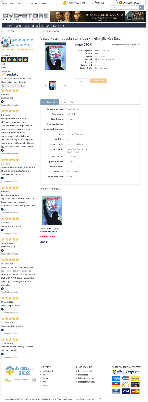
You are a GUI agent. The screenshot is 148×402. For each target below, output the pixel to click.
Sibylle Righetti (115, 59)
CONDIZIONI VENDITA (17, 3)
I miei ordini (83, 375)
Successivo (19, 86)
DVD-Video (58, 26)
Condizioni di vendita (51, 371)
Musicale (98, 53)
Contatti (45, 385)
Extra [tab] (72, 102)
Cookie (45, 378)
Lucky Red (70, 114)
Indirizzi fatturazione (86, 382)
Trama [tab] (63, 102)
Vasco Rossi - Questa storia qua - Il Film (50, 230)
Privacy (45, 375)
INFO (37, 3)
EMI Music (70, 119)
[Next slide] (64, 86)
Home (9, 26)
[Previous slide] (46, 86)
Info (44, 382)
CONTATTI (44, 3)
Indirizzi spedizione (86, 378)
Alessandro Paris (102, 59)
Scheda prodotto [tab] (49, 102)
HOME (5, 3)
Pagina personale (85, 371)
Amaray (69, 161)
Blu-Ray (45, 26)
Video (19, 26)
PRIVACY (30, 3)
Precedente (7, 86)
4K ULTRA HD (31, 26)
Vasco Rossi (100, 56)
